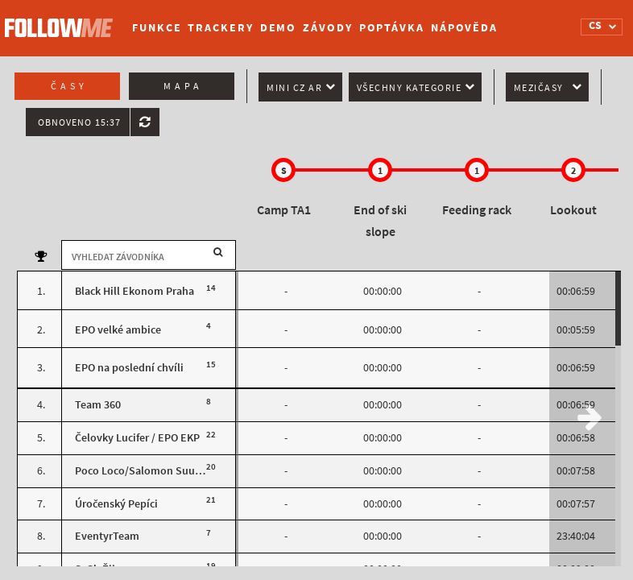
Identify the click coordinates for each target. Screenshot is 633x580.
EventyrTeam (107, 536)
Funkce (156, 27)
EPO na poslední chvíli (129, 367)
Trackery (220, 27)
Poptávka (391, 27)
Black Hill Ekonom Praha (134, 291)
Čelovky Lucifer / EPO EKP (137, 437)
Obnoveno (79, 122)
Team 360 (98, 404)
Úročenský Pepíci (116, 504)
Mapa (183, 86)
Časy (69, 86)
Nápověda (464, 27)
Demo (278, 27)
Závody (327, 27)
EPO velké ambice (118, 330)
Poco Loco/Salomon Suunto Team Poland (176, 470)
